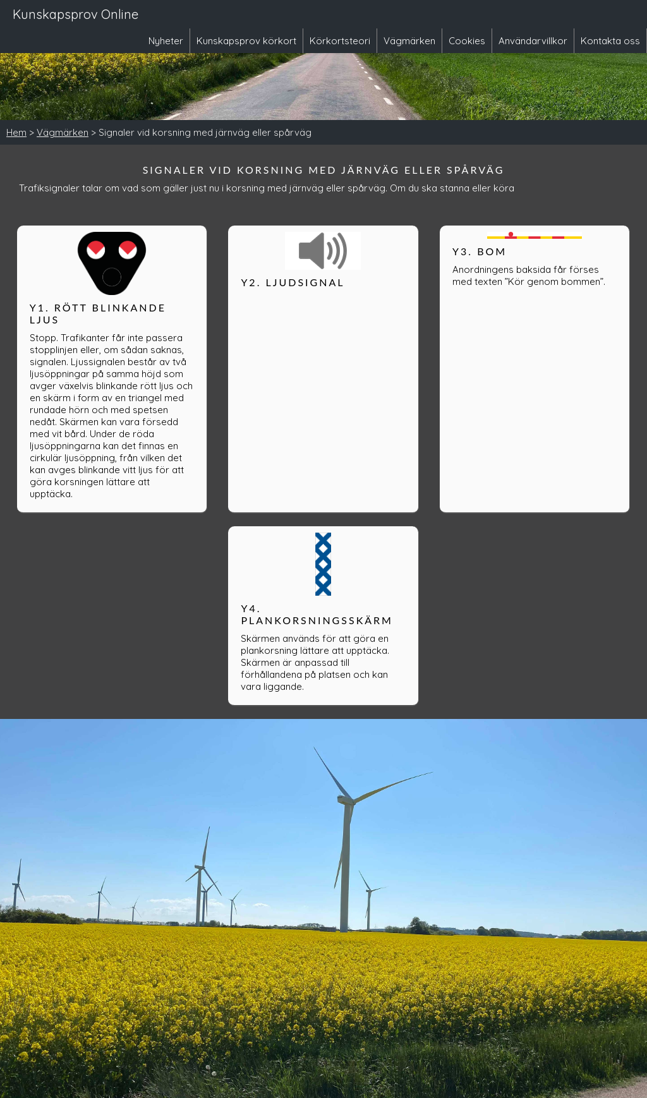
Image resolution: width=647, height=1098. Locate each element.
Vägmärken (409, 41)
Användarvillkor (533, 41)
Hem (16, 132)
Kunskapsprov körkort (246, 41)
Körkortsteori (340, 41)
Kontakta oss (610, 41)
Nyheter (165, 41)
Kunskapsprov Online (75, 14)
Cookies (467, 41)
